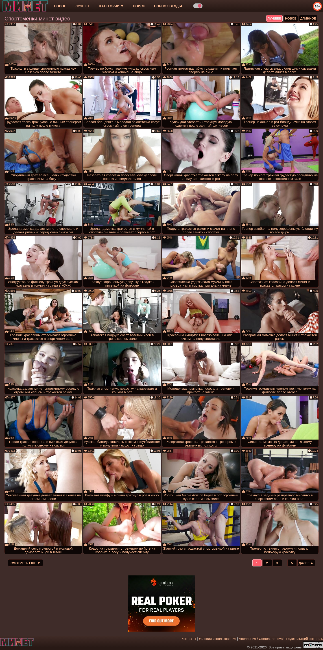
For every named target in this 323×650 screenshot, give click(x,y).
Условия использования (217, 639)
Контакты (188, 639)
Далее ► (306, 563)
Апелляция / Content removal (261, 639)
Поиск (139, 6)
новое (60, 6)
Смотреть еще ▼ (25, 563)
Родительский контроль (304, 639)
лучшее (82, 6)
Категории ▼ (111, 6)
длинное (308, 18)
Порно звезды (168, 6)
